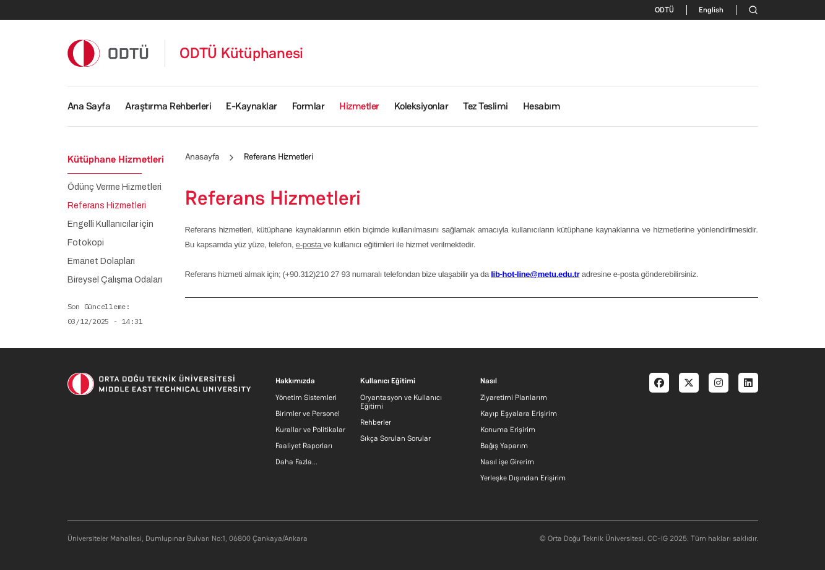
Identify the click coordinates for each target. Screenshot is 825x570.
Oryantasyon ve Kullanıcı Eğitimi (401, 402)
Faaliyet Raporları (303, 446)
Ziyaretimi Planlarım (513, 397)
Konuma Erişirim (507, 430)
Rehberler (375, 422)
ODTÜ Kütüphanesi (241, 53)
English (711, 10)
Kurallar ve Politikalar (310, 430)
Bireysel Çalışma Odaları (114, 280)
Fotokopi (85, 243)
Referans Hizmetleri (106, 206)
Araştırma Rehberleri (168, 106)
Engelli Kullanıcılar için (110, 224)
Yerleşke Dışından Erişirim (523, 478)
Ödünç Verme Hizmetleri (114, 187)
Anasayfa (202, 156)
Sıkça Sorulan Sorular (395, 438)
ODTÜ (664, 10)
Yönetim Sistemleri (306, 397)
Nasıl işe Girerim (507, 462)
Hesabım (542, 106)
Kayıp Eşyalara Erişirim (518, 414)
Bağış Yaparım (504, 446)
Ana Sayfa (89, 106)
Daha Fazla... (296, 462)
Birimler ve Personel (307, 414)
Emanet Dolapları (101, 261)
